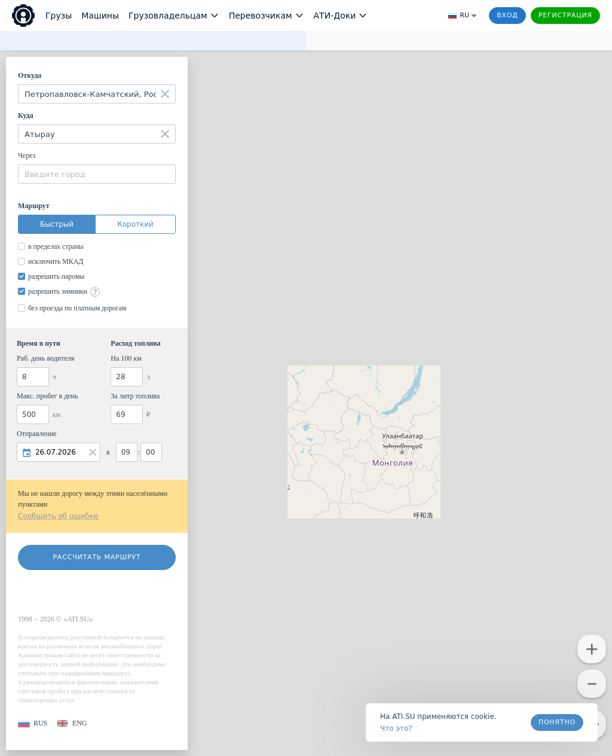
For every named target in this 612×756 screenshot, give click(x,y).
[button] (32, 723)
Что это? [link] (396, 728)
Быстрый (57, 224)
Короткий (135, 224)
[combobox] (97, 93)
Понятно (557, 722)
